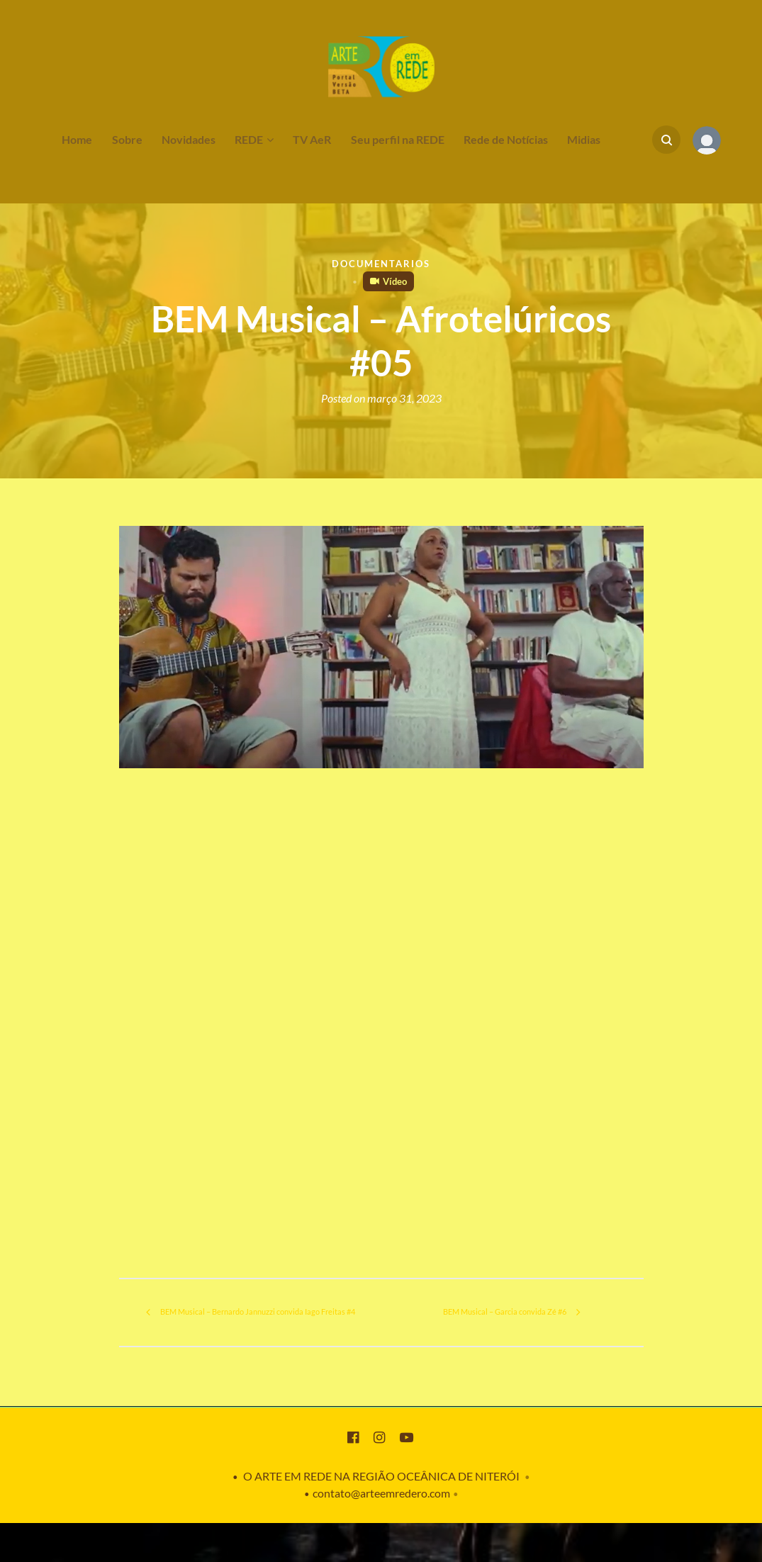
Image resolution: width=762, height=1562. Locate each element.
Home (77, 139)
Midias (583, 139)
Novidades (188, 139)
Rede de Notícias (506, 139)
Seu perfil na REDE (397, 139)
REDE (249, 139)
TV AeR (312, 139)
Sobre (127, 139)
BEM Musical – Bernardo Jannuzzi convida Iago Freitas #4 (240, 1331)
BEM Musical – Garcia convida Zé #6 (504, 1331)
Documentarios (381, 263)
